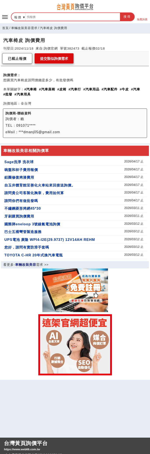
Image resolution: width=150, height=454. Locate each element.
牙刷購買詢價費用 (19, 216)
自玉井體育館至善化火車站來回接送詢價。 (39, 185)
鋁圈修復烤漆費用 (19, 177)
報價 (18, 17)
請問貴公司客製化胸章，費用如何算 (34, 193)
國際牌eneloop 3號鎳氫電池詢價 (32, 224)
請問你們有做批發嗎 (21, 201)
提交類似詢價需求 (54, 58)
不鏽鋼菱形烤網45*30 (22, 208)
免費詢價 (142, 17)
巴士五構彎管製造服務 (23, 232)
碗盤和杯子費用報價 (21, 170)
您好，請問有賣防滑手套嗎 (26, 247)
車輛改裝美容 (25, 264)
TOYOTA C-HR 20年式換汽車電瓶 (33, 255)
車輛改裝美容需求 (24, 28)
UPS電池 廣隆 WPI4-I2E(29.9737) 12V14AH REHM (49, 240)
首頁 (5, 28)
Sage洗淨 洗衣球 (19, 162)
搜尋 (127, 16)
